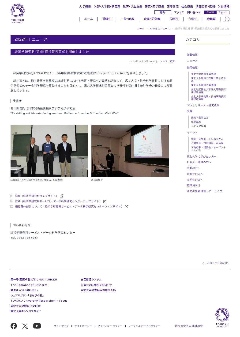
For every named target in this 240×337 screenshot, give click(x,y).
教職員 (211, 19)
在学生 (192, 19)
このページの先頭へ (218, 262)
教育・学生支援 (132, 6)
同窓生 (174, 19)
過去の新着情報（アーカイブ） (206, 191)
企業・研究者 (152, 19)
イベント (192, 132)
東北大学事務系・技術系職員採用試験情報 (208, 97)
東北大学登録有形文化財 (25, 306)
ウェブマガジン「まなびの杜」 (27, 295)
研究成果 (196, 122)
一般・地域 (127, 19)
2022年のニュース (160, 28)
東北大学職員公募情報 (203, 85)
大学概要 (85, 6)
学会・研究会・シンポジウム (207, 139)
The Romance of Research (29, 285)
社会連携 (187, 6)
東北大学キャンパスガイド (26, 311)
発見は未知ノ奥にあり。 (24, 290)
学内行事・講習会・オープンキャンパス (208, 148)
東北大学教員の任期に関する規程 (208, 79)
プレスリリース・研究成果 (203, 105)
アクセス (179, 12)
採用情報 (192, 67)
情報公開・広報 (205, 6)
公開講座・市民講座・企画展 (207, 143)
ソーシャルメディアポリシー (144, 326)
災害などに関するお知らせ (96, 285)
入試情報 (223, 6)
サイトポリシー (83, 326)
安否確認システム (91, 279)
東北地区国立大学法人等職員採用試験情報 (208, 90)
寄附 (162, 12)
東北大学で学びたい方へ (202, 156)
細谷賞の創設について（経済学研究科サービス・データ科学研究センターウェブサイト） (69, 206)
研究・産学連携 (154, 6)
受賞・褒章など (200, 117)
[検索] (227, 18)
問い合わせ (194, 12)
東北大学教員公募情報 (203, 74)
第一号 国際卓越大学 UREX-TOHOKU (34, 279)
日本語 (210, 12)
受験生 (106, 19)
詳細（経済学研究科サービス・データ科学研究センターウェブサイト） (58, 201)
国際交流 (173, 6)
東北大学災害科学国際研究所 (98, 290)
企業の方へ (194, 168)
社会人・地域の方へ (199, 162)
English (223, 12)
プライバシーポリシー (110, 326)
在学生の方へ (195, 179)
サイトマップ (61, 326)
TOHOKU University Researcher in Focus (39, 300)
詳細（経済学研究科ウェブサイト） (37, 195)
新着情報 (192, 54)
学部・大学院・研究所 (107, 6)
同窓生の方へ (195, 173)
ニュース (162, 61)
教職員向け (194, 185)
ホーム (88, 19)
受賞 (172, 61)
